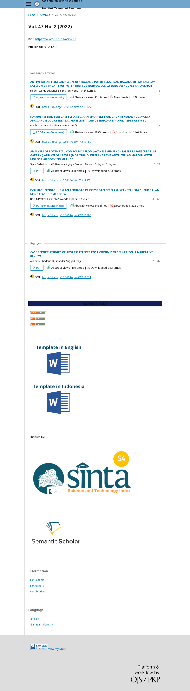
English (34, 618)
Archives (45, 15)
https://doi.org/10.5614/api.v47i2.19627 (66, 107)
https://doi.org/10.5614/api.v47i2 (55, 39)
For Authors (37, 585)
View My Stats (57, 649)
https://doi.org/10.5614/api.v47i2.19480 (66, 141)
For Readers (37, 580)
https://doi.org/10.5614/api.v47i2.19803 (66, 215)
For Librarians (38, 591)
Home (31, 15)
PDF (38, 171)
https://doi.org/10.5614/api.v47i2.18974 (66, 180)
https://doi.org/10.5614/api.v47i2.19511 (66, 277)
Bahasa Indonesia (41, 624)
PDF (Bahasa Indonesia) (50, 97)
